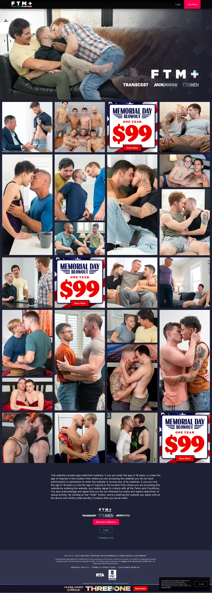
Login (178, 4)
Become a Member (106, 522)
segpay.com (126, 561)
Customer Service (129, 567)
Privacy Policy (80, 567)
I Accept (201, 584)
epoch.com (137, 561)
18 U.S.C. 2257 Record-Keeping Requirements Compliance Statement (105, 556)
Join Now (192, 4)
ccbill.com (147, 561)
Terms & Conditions (103, 567)
